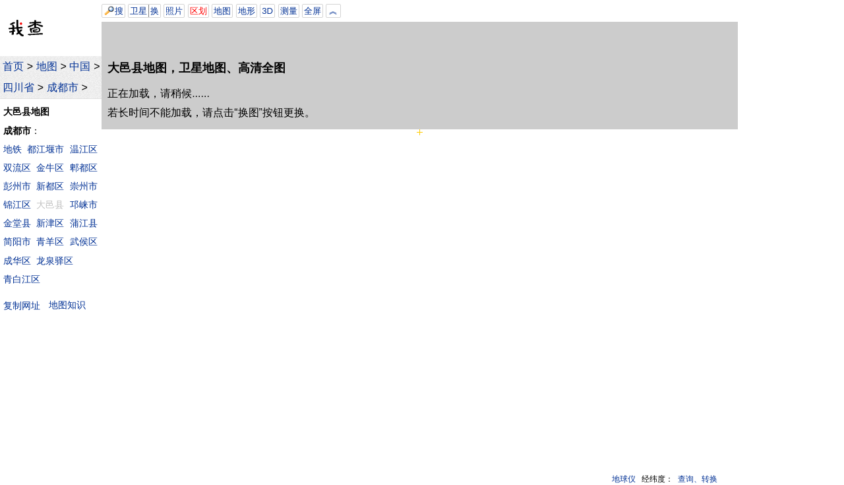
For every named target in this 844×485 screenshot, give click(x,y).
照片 (174, 11)
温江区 (84, 149)
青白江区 (21, 279)
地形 (246, 11)
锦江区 (17, 204)
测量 (288, 11)
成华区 (17, 260)
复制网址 (24, 305)
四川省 (18, 87)
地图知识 (67, 305)
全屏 (312, 11)
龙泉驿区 (54, 260)
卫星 (138, 11)
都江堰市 (45, 149)
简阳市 (17, 241)
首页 (13, 66)
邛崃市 (84, 204)
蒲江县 (84, 223)
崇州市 (84, 186)
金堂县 (17, 223)
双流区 (17, 167)
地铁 (12, 149)
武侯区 (84, 241)
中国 (79, 66)
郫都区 (84, 167)
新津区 (50, 223)
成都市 (62, 87)
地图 (46, 66)
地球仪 (624, 479)
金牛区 (50, 167)
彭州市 (17, 186)
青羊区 (50, 241)
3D (267, 11)
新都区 (50, 186)
